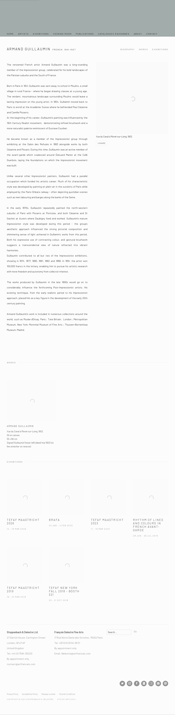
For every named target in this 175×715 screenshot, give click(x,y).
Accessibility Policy (30, 694)
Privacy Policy (12, 694)
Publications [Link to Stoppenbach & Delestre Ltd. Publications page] (85, 33)
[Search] (119, 632)
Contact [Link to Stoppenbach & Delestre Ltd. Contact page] (152, 33)
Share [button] (102, 143)
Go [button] (135, 631)
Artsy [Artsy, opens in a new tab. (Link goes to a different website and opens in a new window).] (151, 683)
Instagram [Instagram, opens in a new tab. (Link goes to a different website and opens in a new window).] (129, 683)
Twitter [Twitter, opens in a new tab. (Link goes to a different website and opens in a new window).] (122, 683)
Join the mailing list (158, 683)
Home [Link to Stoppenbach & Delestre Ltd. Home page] (10, 33)
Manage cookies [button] (48, 694)
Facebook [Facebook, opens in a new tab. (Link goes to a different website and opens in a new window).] (136, 683)
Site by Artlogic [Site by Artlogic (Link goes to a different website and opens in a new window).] (66, 699)
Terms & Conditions (67, 694)
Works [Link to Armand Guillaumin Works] (143, 49)
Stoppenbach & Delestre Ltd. (31, 16)
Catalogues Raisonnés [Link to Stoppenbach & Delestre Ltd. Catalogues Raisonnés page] (114, 33)
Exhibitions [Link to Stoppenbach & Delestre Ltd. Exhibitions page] (41, 33)
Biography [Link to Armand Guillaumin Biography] (127, 49)
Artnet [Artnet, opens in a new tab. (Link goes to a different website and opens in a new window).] (144, 683)
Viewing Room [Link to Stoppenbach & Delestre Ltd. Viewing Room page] (62, 33)
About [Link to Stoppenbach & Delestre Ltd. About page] (138, 33)
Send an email (165, 683)
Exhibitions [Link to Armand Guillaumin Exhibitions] (160, 49)
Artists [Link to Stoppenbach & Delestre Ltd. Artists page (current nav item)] (23, 33)
